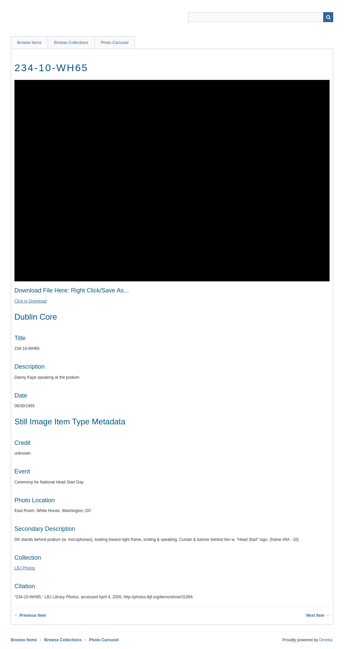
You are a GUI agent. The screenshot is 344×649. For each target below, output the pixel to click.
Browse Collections (71, 42)
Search (328, 17)
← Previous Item (30, 615)
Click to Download (30, 301)
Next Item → (318, 615)
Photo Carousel (115, 42)
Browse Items (29, 42)
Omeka (325, 640)
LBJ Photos (24, 568)
